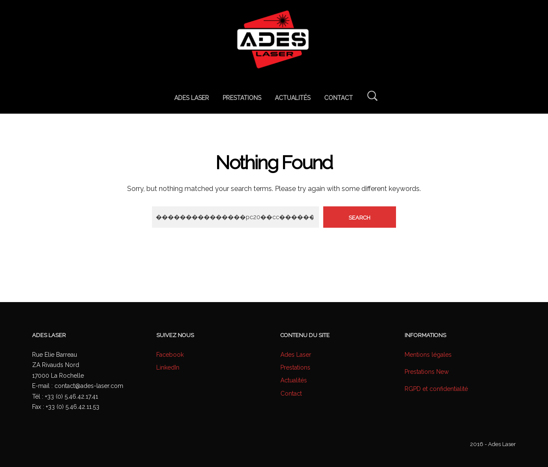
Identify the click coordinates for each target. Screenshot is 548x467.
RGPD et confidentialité (436, 388)
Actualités (293, 380)
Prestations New (427, 371)
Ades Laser (295, 354)
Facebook (170, 354)
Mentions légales (428, 354)
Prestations (295, 367)
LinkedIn (167, 367)
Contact (291, 393)
